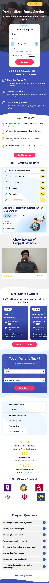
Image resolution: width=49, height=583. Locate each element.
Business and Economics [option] (13, 380)
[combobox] (24, 34)
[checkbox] (11, 55)
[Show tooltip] (31, 51)
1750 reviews (35, 71)
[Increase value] (36, 44)
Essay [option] (7, 371)
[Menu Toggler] (45, 4)
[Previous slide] (21, 282)
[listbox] (24, 371)
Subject (6, 377)
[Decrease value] (12, 44)
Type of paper (8, 368)
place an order (14, 123)
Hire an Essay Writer (24, 344)
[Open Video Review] (24, 260)
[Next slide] (28, 282)
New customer (18, 55)
